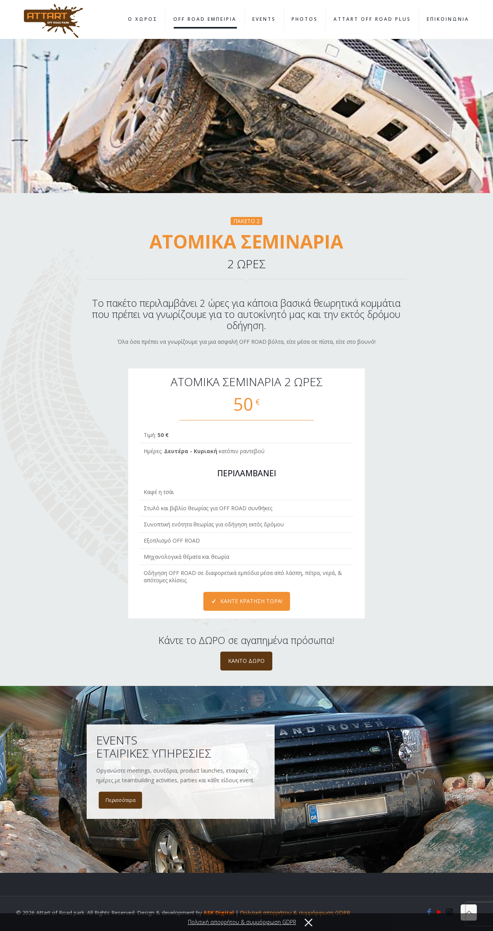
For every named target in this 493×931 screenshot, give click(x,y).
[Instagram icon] (449, 912)
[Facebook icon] (429, 912)
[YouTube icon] (439, 912)
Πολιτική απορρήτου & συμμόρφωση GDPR (295, 912)
